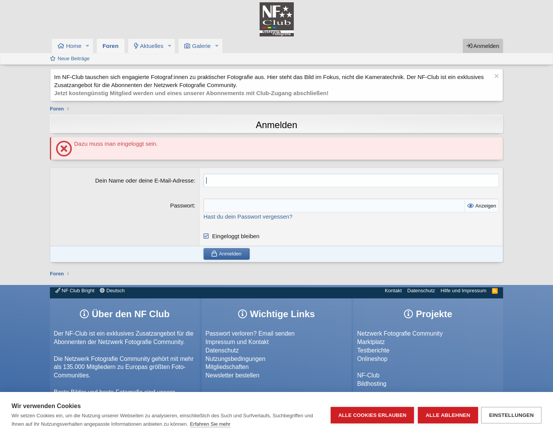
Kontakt (393, 290)
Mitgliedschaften (227, 367)
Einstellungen (511, 415)
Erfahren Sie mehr (210, 424)
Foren (111, 46)
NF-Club (368, 375)
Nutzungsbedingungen (235, 358)
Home (73, 46)
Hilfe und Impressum (463, 290)
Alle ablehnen (447, 415)
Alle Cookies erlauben (372, 415)
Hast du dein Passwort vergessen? (248, 216)
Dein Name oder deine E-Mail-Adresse (144, 180)
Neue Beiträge (73, 58)
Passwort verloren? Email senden (250, 333)
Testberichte (373, 350)
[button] (87, 46)
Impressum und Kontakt (237, 342)
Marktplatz (371, 342)
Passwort (182, 205)
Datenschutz (421, 290)
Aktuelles (152, 46)
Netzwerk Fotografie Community (400, 333)
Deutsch (112, 290)
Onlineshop (372, 358)
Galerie (201, 46)
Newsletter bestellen (232, 375)
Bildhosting (371, 383)
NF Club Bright (74, 290)
